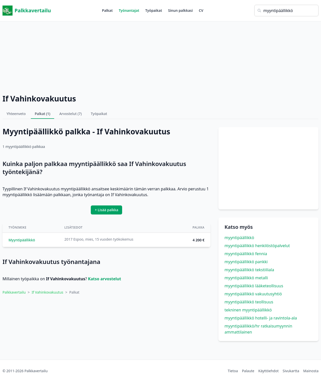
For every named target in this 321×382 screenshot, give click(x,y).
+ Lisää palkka (106, 209)
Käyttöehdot (268, 370)
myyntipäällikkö (239, 237)
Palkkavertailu (27, 11)
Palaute (248, 370)
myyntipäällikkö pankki (246, 261)
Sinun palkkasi (180, 10)
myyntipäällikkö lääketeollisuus (253, 286)
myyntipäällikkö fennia (245, 253)
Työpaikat (153, 10)
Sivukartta (291, 370)
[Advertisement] (160, 56)
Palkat (107, 10)
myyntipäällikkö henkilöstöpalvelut (257, 245)
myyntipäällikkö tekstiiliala (249, 269)
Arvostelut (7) (70, 113)
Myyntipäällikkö (22, 240)
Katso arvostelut (104, 279)
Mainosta (310, 370)
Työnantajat (129, 10)
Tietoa (233, 370)
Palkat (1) (42, 113)
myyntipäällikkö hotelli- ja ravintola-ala (260, 318)
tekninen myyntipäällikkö (248, 310)
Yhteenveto (16, 113)
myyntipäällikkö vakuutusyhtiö (253, 294)
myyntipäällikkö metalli (246, 278)
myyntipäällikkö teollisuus (248, 302)
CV (201, 10)
